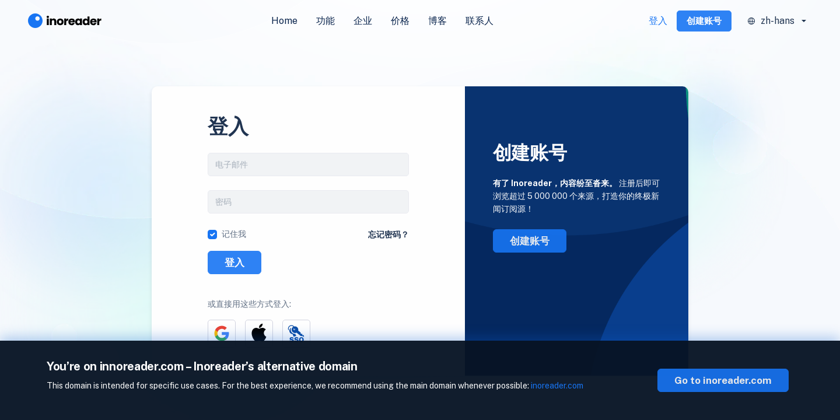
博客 (437, 20)
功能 (325, 20)
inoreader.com (557, 385)
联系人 (480, 20)
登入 (658, 20)
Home (284, 20)
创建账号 (704, 21)
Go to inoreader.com (723, 380)
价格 (400, 20)
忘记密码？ (388, 234)
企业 (363, 20)
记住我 (234, 234)
